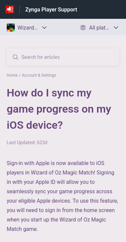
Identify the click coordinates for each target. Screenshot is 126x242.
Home (12, 75)
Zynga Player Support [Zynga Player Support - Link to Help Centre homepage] (51, 9)
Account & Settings (39, 75)
